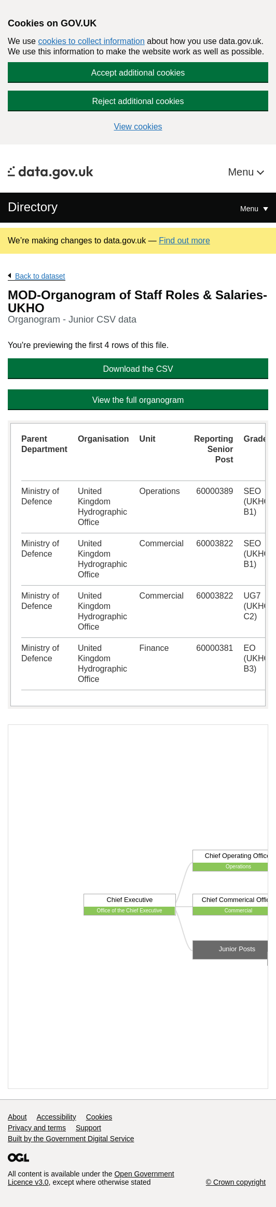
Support (88, 1128)
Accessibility (56, 1117)
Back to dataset (40, 276)
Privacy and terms (37, 1128)
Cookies (99, 1117)
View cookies (138, 126)
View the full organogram (138, 400)
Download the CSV (138, 369)
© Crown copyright (236, 1182)
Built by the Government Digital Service (71, 1139)
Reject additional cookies (138, 101)
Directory (33, 207)
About (17, 1117)
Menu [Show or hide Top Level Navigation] (250, 209)
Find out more (184, 240)
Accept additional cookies (138, 72)
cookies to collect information (91, 41)
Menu (242, 172)
